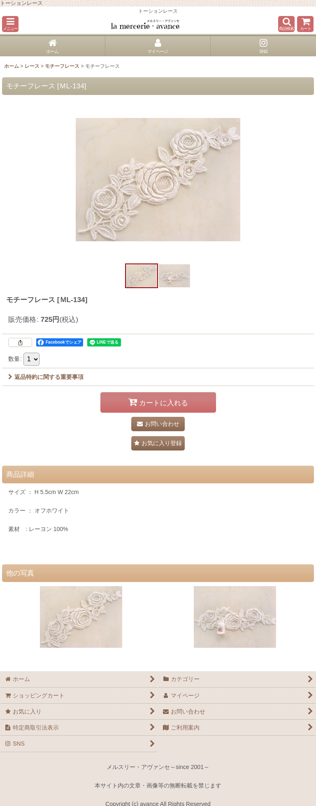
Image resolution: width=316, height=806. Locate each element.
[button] (10, 24)
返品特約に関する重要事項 (46, 377)
